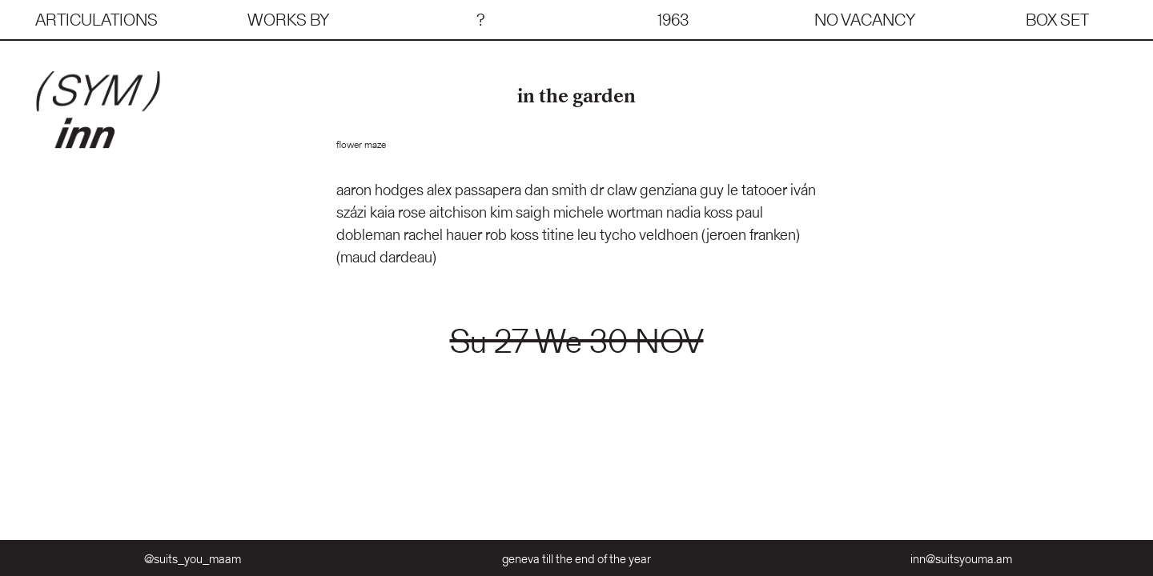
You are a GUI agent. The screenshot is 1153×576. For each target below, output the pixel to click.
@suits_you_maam (192, 559)
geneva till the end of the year (576, 559)
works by (288, 19)
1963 (673, 19)
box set (1057, 19)
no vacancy (864, 19)
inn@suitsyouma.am (961, 559)
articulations (96, 19)
